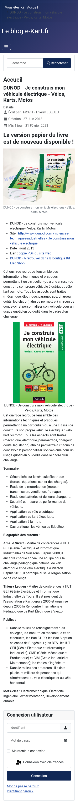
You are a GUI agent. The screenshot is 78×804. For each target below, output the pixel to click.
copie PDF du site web (35, 253)
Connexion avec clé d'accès (39, 762)
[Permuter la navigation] (6, 47)
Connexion (39, 776)
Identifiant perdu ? (20, 791)
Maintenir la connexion (28, 751)
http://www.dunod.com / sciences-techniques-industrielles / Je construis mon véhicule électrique (42, 238)
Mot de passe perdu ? (23, 786)
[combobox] (25, 63)
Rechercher (57, 63)
